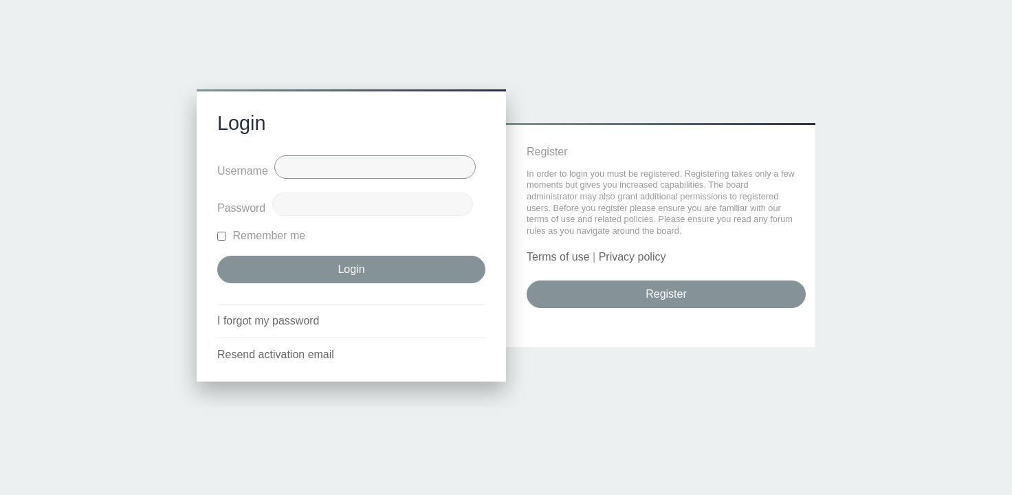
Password (241, 208)
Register (666, 294)
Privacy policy (632, 257)
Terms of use (558, 257)
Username (242, 171)
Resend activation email (275, 354)
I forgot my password (268, 321)
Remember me (261, 235)
